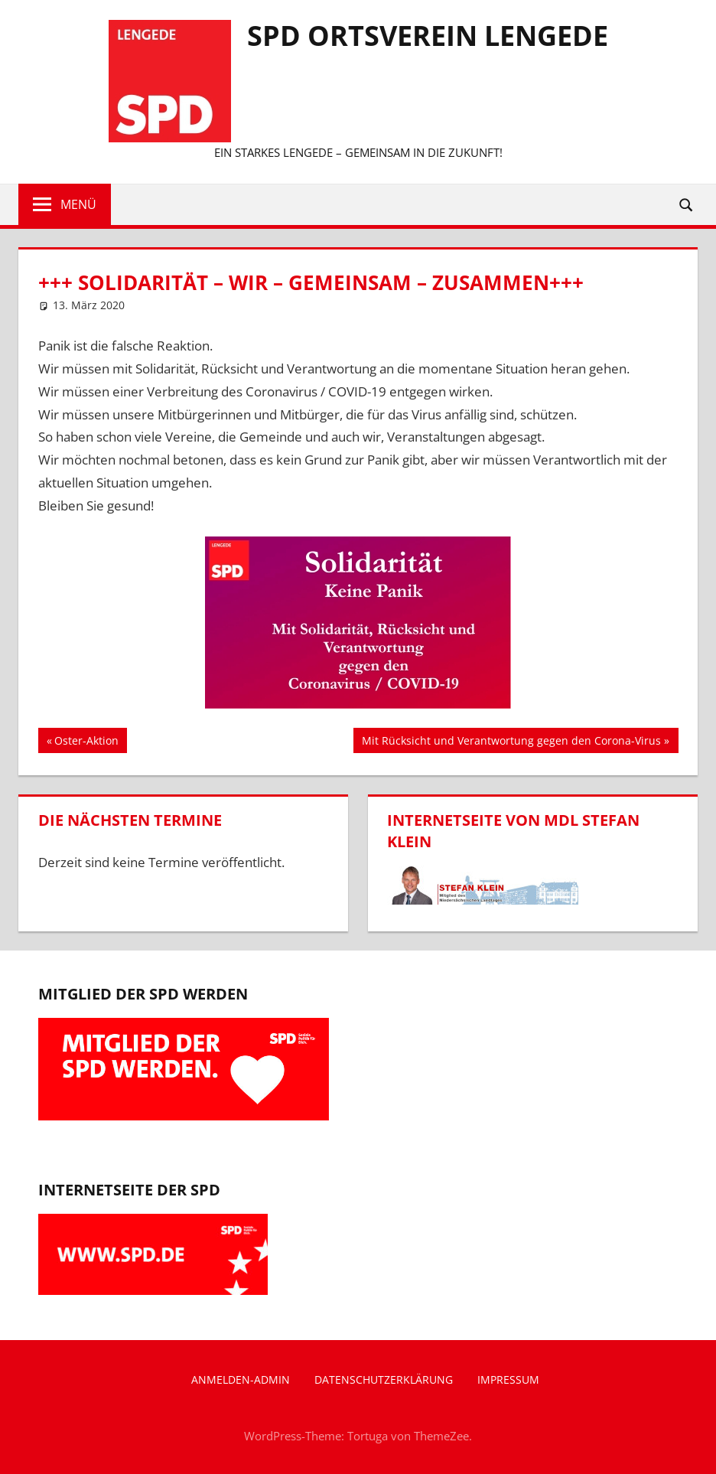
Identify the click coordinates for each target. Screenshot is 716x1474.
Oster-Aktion (86, 742)
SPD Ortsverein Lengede (427, 35)
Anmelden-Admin (240, 1379)
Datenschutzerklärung (383, 1379)
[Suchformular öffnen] (687, 204)
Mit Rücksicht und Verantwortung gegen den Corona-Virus (511, 742)
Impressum (508, 1379)
